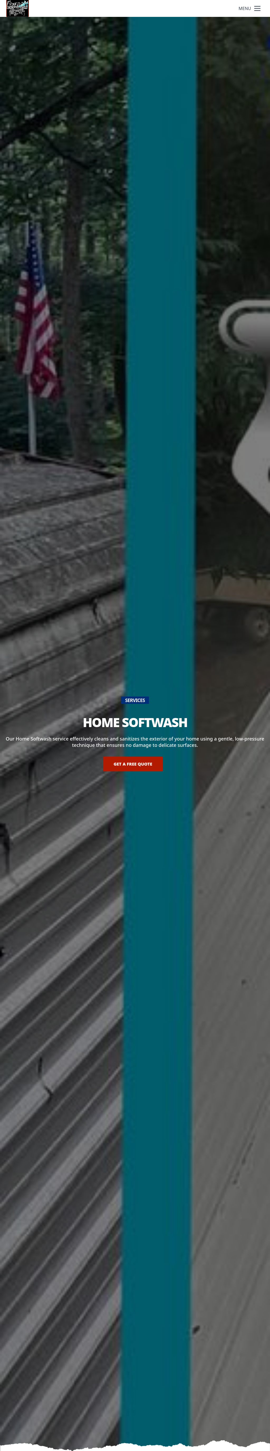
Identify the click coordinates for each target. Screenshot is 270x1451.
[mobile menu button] (257, 8)
